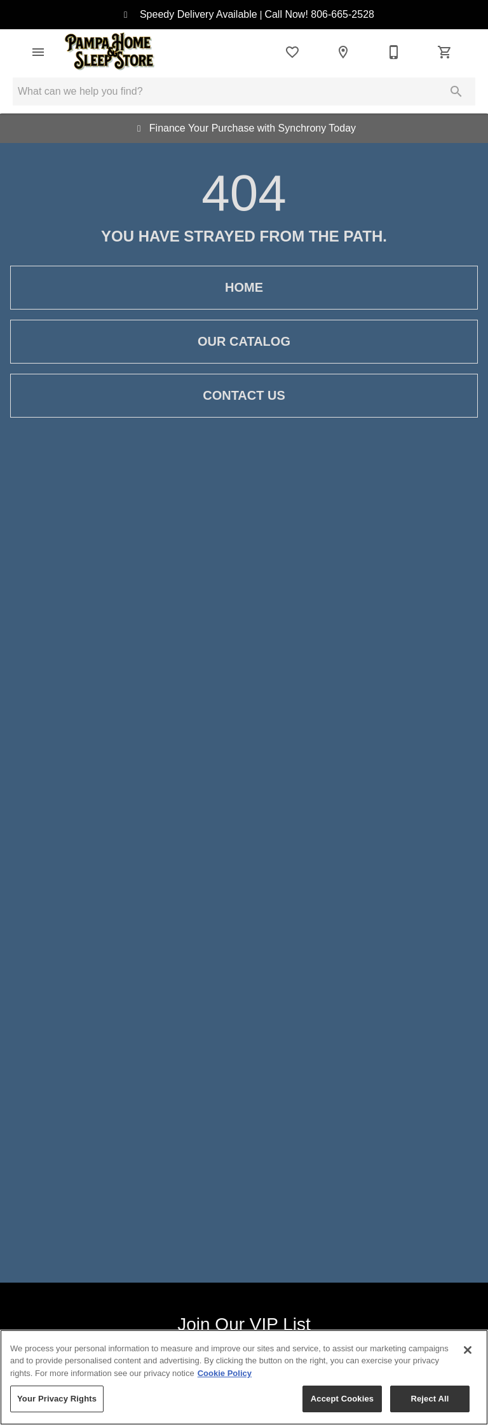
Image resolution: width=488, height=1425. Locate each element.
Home (244, 287)
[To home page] (110, 52)
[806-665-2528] (394, 52)
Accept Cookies (342, 1398)
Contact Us (244, 395)
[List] (292, 52)
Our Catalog (244, 341)
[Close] (468, 1350)
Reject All (429, 1398)
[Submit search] (456, 91)
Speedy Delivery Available (195, 14)
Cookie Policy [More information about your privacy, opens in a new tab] (225, 1373)
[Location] (343, 52)
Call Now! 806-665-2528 (319, 14)
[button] (38, 52)
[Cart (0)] (445, 52)
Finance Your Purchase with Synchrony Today (250, 128)
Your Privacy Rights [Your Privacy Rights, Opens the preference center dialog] (57, 1398)
